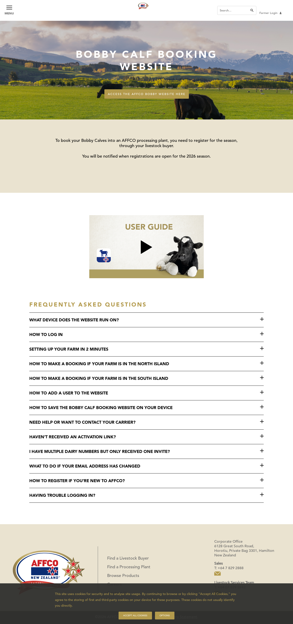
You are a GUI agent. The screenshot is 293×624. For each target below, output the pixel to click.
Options (165, 615)
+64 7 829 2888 (231, 568)
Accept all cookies (135, 615)
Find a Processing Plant (128, 566)
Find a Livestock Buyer (128, 558)
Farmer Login (270, 13)
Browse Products (123, 575)
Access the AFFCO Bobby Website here (146, 94)
